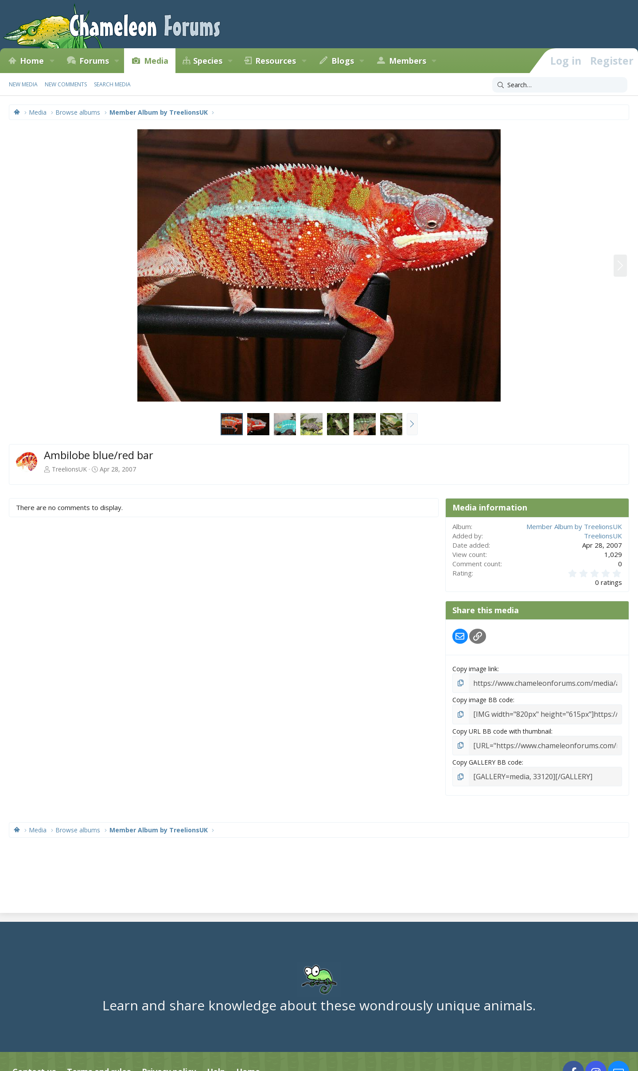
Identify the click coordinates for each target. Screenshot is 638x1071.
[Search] (559, 85)
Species (207, 60)
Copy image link (475, 669)
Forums (94, 60)
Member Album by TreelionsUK (574, 526)
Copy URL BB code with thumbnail (501, 728)
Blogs (342, 60)
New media (23, 84)
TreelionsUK (69, 469)
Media (156, 60)
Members (407, 60)
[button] (52, 60)
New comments (66, 84)
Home (32, 60)
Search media (112, 84)
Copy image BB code (482, 698)
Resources (275, 60)
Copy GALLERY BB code (487, 758)
